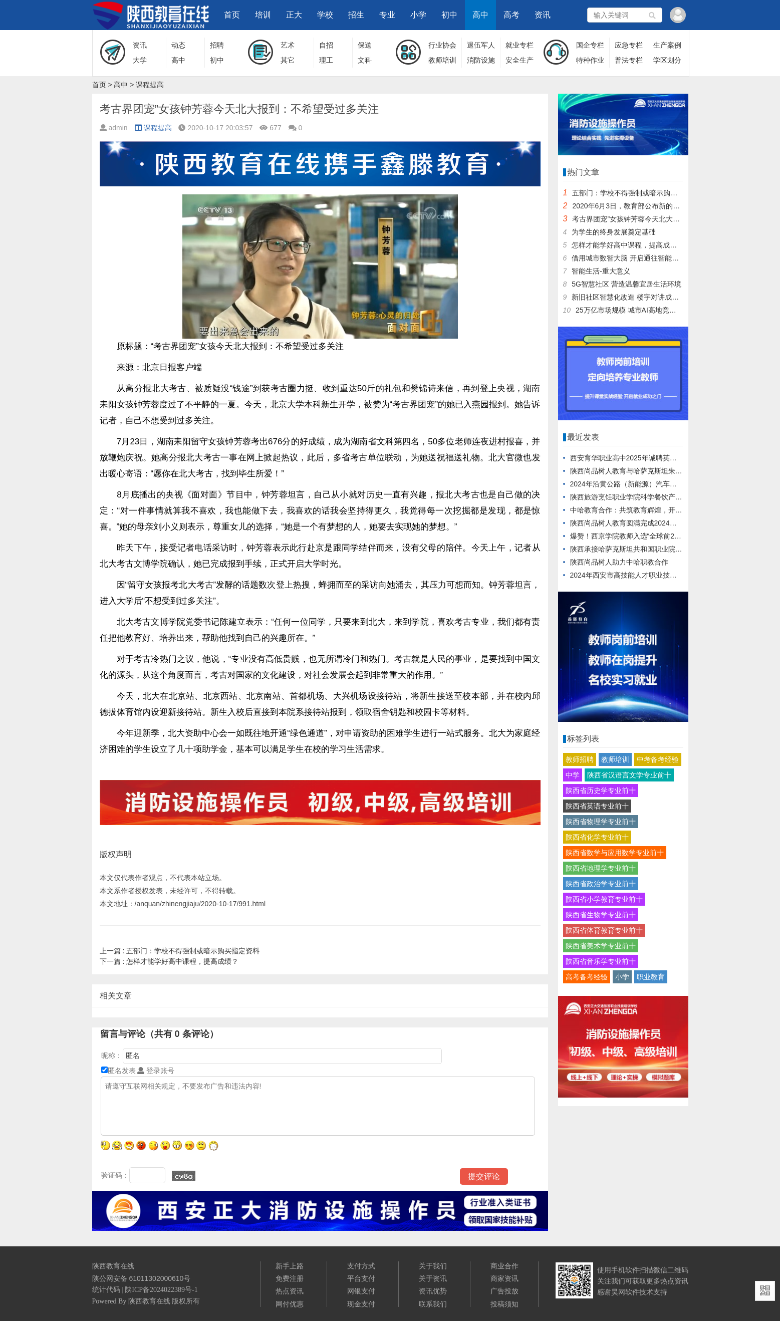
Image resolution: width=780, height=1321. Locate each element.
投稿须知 (504, 1304)
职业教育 (651, 977)
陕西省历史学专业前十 (601, 790)
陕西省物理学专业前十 (601, 822)
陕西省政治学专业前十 (601, 884)
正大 (294, 15)
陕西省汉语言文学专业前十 (629, 775)
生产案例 (667, 45)
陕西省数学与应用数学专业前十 (615, 853)
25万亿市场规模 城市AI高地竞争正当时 (636, 310)
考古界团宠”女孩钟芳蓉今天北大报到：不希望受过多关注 (661, 219)
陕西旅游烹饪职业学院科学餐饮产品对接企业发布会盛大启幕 (664, 497)
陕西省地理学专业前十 (601, 868)
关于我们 (433, 1266)
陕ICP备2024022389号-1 (161, 1289)
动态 (178, 45)
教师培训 (442, 60)
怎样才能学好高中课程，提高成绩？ (169, 961)
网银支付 (361, 1291)
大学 (140, 60)
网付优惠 (290, 1304)
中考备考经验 (658, 759)
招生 (356, 15)
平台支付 (361, 1278)
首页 (232, 15)
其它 (288, 60)
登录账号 (155, 1071)
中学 (573, 775)
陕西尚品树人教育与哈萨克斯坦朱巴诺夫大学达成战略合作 (661, 471)
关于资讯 (433, 1278)
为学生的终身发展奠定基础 (614, 232)
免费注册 (290, 1278)
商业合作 (504, 1266)
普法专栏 (629, 60)
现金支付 (361, 1304)
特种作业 (590, 60)
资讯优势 (433, 1291)
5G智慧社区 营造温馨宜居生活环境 (626, 284)
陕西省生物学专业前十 (601, 915)
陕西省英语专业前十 (597, 806)
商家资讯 (504, 1278)
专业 (387, 15)
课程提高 (150, 85)
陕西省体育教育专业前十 (604, 930)
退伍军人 (481, 45)
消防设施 (481, 60)
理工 (326, 60)
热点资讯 (290, 1291)
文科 (365, 60)
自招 (326, 45)
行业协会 (442, 45)
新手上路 (290, 1266)
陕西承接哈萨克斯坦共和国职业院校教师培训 (640, 549)
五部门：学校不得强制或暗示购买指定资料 (180, 951)
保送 (365, 45)
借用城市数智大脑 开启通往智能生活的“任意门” (645, 258)
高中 (480, 15)
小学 (418, 15)
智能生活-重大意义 (601, 271)
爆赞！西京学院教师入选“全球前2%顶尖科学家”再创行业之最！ (668, 536)
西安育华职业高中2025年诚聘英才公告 (630, 458)
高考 (511, 15)
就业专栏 (519, 45)
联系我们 (433, 1304)
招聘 (217, 45)
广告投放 (504, 1291)
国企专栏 (590, 45)
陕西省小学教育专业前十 (604, 899)
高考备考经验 (587, 977)
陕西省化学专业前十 (597, 837)
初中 (449, 15)
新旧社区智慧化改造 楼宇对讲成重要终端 (636, 297)
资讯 (543, 15)
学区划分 (667, 60)
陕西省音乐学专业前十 (601, 961)
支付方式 (361, 1266)
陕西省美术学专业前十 (601, 946)
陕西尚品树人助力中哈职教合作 (619, 562)
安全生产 (519, 60)
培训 (263, 15)
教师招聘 (580, 759)
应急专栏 (629, 45)
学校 (325, 15)
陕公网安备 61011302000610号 (141, 1278)
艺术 (288, 45)
